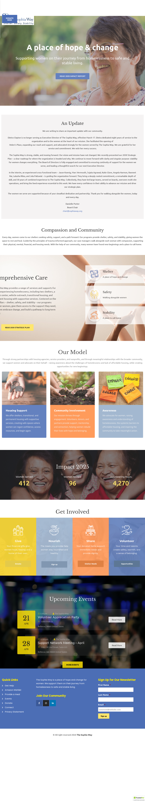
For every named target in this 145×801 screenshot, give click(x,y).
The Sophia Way (84, 735)
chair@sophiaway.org (72, 212)
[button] (139, 798)
